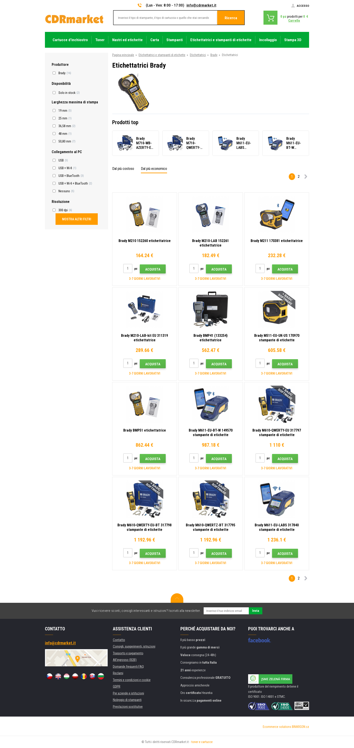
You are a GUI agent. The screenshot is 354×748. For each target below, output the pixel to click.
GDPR (116, 686)
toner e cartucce (202, 742)
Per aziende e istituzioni (128, 693)
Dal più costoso (123, 168)
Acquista (152, 269)
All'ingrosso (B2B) (125, 660)
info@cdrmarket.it (201, 5)
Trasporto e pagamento (128, 653)
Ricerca (231, 18)
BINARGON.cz (300, 727)
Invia (255, 611)
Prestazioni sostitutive (128, 707)
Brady (213, 55)
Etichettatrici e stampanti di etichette (162, 55)
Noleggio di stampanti (127, 700)
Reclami (118, 673)
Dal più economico (154, 168)
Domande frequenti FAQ (128, 667)
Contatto (119, 640)
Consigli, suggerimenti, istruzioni (134, 646)
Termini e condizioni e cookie (132, 680)
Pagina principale (123, 55)
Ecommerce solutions (277, 727)
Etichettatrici (198, 55)
